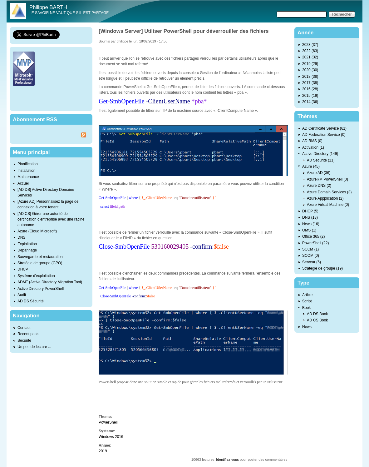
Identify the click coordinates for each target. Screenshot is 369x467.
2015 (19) (310, 95)
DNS (21, 237)
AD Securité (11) (321, 160)
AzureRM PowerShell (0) (327, 179)
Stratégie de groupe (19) (322, 268)
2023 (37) (310, 44)
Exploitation (27, 244)
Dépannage (27, 250)
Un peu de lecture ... (34, 347)
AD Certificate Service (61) (324, 128)
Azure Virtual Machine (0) (328, 204)
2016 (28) (310, 89)
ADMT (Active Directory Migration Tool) (49, 282)
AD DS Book (317, 314)
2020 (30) (310, 70)
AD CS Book (317, 320)
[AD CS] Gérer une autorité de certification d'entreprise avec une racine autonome (50, 219)
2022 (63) (310, 51)
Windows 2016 (111, 437)
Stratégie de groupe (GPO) (39, 263)
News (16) (310, 224)
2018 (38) (310, 76)
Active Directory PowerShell (40, 288)
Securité (24, 340)
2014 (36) (310, 102)
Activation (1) (313, 147)
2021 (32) (310, 57)
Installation (26, 170)
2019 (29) (310, 64)
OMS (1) (309, 230)
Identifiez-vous (227, 459)
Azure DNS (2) (319, 185)
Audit (21, 295)
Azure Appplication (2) (325, 198)
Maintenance (28, 177)
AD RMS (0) (312, 141)
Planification (27, 164)
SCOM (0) (310, 255)
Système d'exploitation (36, 276)
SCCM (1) (310, 249)
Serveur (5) (311, 262)
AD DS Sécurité (30, 301)
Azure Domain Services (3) (329, 192)
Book (306, 308)
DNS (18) (310, 217)
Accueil (23, 183)
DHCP (22, 269)
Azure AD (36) (318, 173)
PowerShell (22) (315, 243)
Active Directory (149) (320, 154)
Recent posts (28, 334)
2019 (103, 451)
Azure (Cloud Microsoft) (37, 231)
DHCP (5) (310, 211)
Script (307, 301)
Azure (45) (311, 166)
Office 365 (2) (313, 236)
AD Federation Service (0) (324, 134)
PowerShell (108, 422)
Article (307, 295)
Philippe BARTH (48, 7)
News (307, 327)
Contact (23, 327)
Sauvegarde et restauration (40, 257)
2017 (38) (310, 83)
